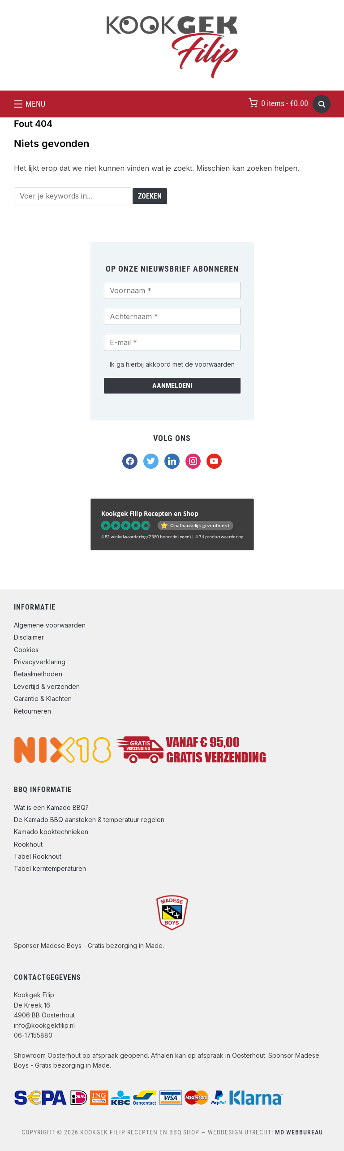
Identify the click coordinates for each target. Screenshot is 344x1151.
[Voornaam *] (172, 290)
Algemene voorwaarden (50, 625)
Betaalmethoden (38, 674)
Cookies (26, 649)
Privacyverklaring (39, 662)
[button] (29, 104)
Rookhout (28, 844)
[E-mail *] (172, 342)
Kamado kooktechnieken (51, 831)
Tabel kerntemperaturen (50, 868)
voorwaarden (215, 364)
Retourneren (32, 711)
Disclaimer (29, 637)
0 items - (284, 103)
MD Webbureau (299, 1132)
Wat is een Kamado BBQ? (51, 807)
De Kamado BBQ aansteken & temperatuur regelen (89, 819)
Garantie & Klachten (43, 698)
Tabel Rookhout (37, 856)
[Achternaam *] (172, 316)
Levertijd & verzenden (47, 686)
